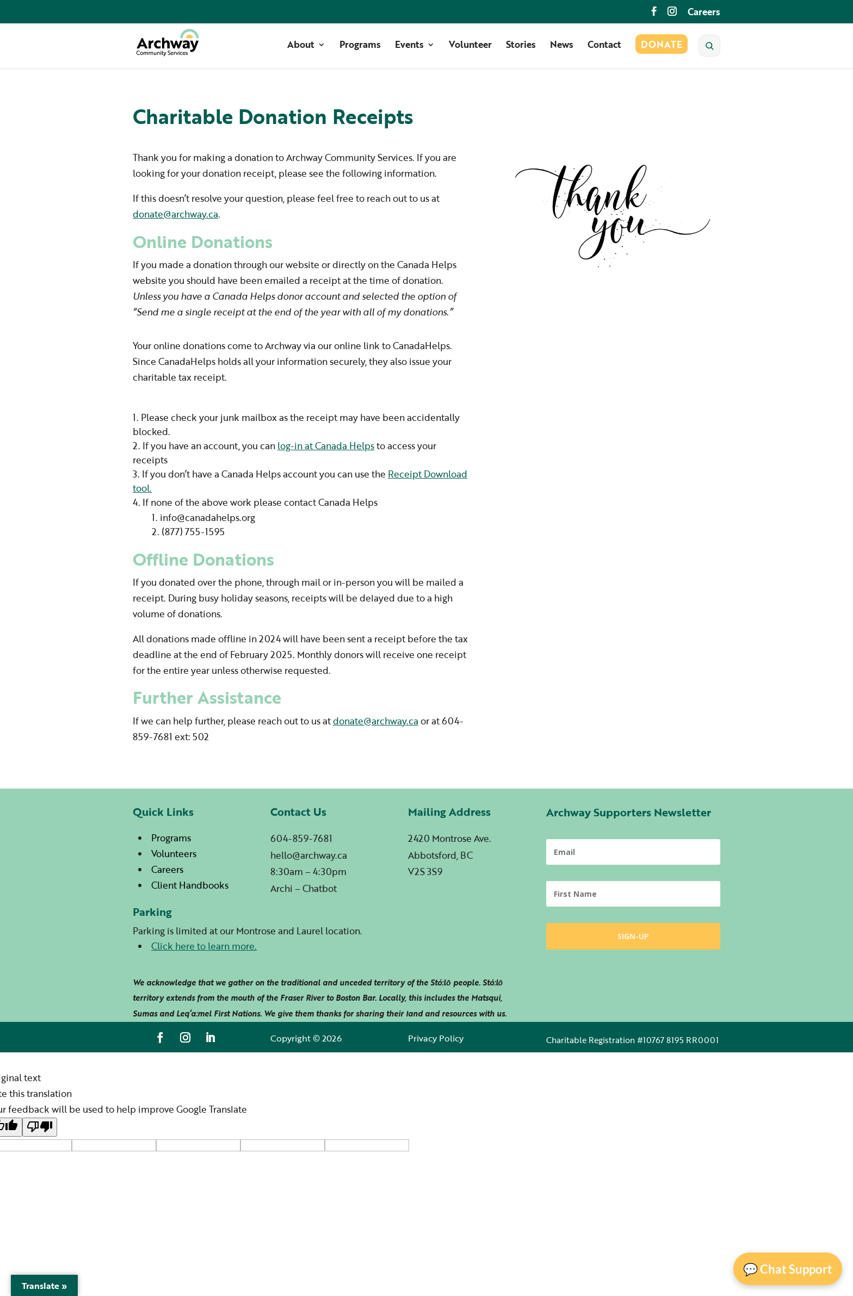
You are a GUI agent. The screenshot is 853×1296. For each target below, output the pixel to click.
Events (409, 48)
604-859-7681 (301, 838)
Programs (360, 48)
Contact (604, 48)
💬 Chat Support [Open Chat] (787, 1269)
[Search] (709, 48)
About (300, 48)
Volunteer (470, 48)
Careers (704, 12)
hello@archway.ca (308, 855)
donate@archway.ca (175, 214)
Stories (521, 48)
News (561, 48)
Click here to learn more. (204, 946)
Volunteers (173, 853)
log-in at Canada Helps (325, 445)
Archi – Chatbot (303, 888)
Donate (661, 48)
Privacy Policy (435, 1038)
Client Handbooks (189, 885)
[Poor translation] (39, 1127)
